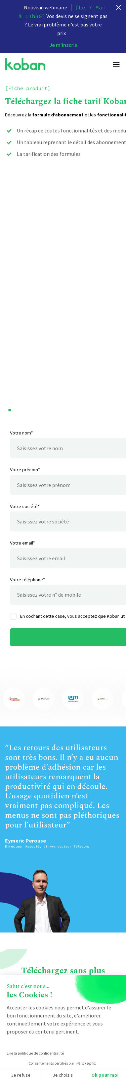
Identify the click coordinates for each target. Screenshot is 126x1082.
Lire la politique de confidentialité (35, 1053)
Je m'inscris (63, 44)
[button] (9, 417)
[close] (118, 7)
